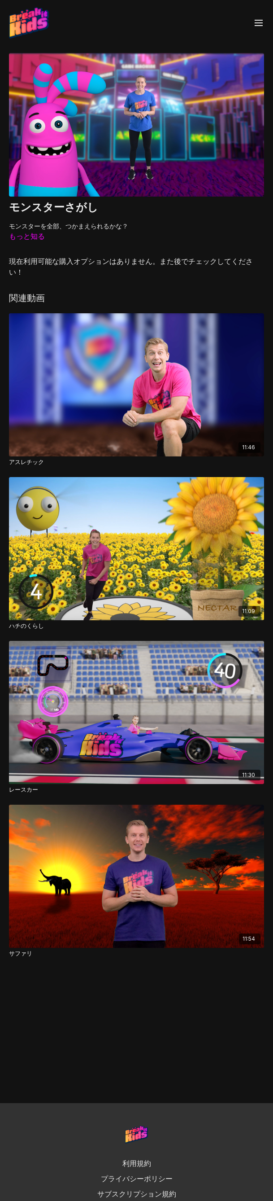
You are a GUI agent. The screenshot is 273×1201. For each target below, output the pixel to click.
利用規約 (136, 1163)
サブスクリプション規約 (136, 1193)
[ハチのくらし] (136, 626)
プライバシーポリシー (137, 1178)
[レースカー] (136, 789)
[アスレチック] (136, 462)
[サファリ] (136, 953)
